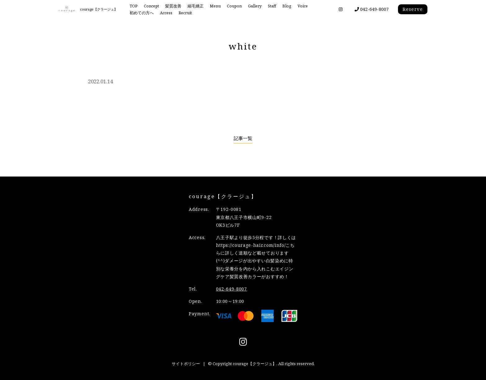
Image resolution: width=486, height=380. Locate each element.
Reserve (413, 9)
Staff (272, 6)
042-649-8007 (372, 9)
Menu (215, 6)
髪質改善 (173, 6)
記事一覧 (243, 138)
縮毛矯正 (196, 6)
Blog (286, 6)
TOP (134, 6)
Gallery (255, 6)
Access (166, 12)
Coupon (234, 6)
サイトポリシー (186, 363)
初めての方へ (142, 12)
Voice (303, 6)
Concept (151, 6)
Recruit (185, 12)
